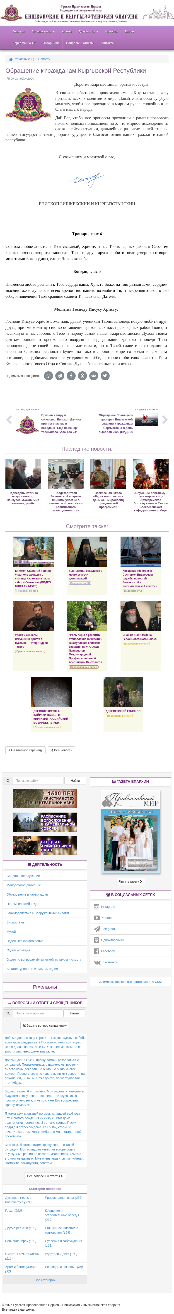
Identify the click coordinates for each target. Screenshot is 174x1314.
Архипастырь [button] (43, 31)
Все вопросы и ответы (45, 1176)
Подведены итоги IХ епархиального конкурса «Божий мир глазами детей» (23, 498)
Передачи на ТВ (24, 43)
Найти (75, 780)
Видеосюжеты (133, 590)
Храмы (67, 31)
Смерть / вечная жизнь (22, 1256)
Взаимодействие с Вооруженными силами (38, 913)
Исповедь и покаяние (64, 1267)
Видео (129, 31)
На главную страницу (25, 750)
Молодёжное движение (24, 885)
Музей (11, 931)
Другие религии (20, 1228)
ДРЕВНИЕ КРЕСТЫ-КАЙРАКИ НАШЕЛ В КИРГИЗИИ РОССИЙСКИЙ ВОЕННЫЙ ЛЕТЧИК (51, 717)
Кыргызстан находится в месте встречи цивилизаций (85, 574)
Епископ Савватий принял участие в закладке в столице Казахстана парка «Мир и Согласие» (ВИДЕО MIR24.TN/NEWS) (33, 578)
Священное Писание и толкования (61, 1230)
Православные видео (30, 651)
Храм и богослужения (21, 1269)
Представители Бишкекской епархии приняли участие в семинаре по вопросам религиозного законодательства (66, 501)
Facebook (104, 951)
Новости (111, 31)
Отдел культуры (18, 950)
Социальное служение (23, 876)
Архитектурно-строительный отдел (32, 969)
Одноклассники (109, 940)
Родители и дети (61, 1254)
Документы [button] (88, 31)
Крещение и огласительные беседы (62, 1215)
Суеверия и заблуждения (63, 1243)
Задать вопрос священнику (45, 1025)
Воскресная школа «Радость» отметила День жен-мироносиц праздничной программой (108, 500)
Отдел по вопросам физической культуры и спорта (44, 959)
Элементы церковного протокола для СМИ (130, 982)
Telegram (104, 929)
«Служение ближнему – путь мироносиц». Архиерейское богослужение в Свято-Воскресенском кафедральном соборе (151, 501)
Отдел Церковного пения (25, 941)
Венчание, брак (20, 1241)
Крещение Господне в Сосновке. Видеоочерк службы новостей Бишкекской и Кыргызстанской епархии (140, 578)
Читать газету (130, 881)
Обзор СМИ (51, 43)
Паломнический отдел (23, 904)
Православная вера (63, 1197)
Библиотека (15, 922)
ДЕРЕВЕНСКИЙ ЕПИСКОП (123, 711)
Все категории (45, 1280)
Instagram (104, 907)
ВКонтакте (106, 962)
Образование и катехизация (27, 894)
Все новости (61, 750)
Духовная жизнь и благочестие (18, 1200)
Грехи (13, 1210)
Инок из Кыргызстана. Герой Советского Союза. (140, 636)
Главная (18, 31)
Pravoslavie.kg (21, 59)
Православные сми (136, 643)
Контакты (107, 43)
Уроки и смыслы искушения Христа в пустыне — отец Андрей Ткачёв (31, 640)
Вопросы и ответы (80, 43)
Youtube (103, 918)
